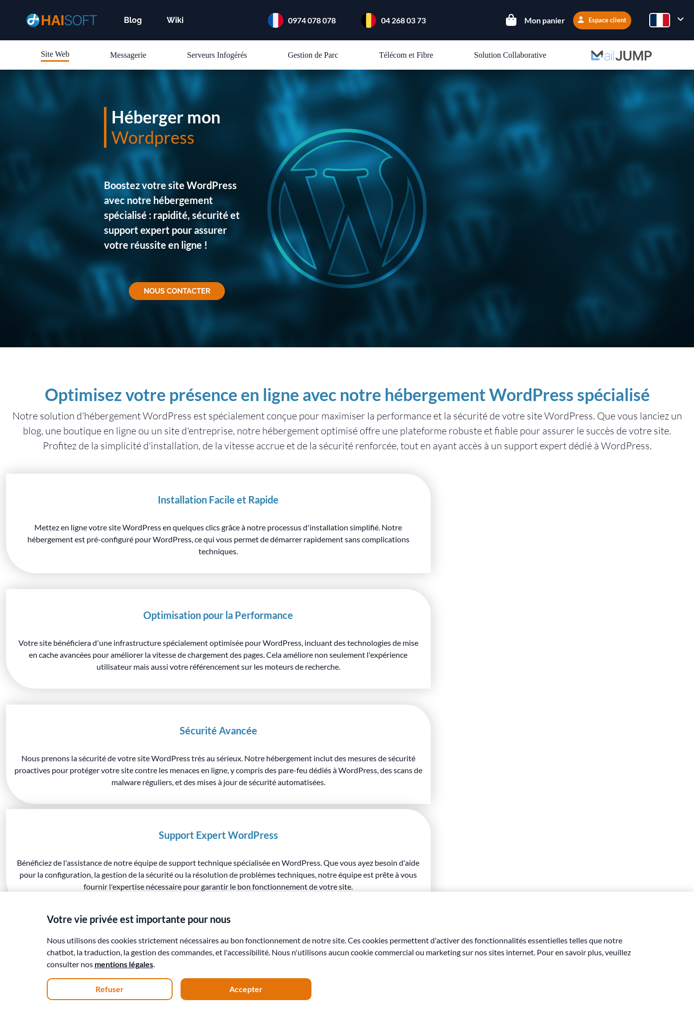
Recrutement (161, 873)
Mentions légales (168, 888)
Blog (133, 20)
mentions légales (124, 964)
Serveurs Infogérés (217, 55)
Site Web (55, 54)
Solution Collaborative (510, 55)
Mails (274, 858)
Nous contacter (176, 292)
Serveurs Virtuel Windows (309, 843)
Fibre (274, 872)
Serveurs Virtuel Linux (302, 829)
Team (148, 815)
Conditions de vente (173, 859)
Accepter (246, 989)
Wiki (175, 20)
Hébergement (288, 814)
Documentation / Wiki (429, 829)
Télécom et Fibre (406, 55)
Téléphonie (283, 887)
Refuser (110, 989)
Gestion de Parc (313, 55)
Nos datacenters (167, 844)
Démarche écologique (176, 830)
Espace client (602, 20)
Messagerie (128, 55)
